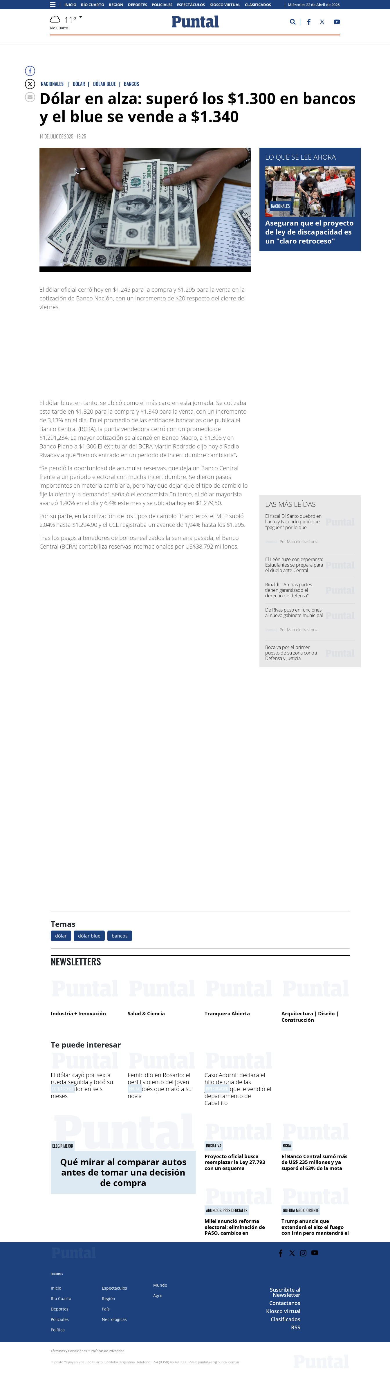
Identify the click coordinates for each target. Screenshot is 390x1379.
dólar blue (89, 936)
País (106, 1309)
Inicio (70, 5)
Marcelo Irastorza (302, 541)
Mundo (160, 1285)
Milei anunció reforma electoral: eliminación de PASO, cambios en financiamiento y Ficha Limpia (235, 1233)
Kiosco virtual (225, 5)
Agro (157, 1295)
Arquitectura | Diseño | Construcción (310, 1016)
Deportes (137, 5)
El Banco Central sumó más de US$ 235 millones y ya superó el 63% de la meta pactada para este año (314, 1165)
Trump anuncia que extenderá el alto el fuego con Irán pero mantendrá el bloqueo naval (315, 1230)
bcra (287, 1146)
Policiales (162, 5)
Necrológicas (114, 1319)
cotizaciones (62, 1089)
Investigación (217, 1089)
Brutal (135, 1089)
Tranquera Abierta (227, 1013)
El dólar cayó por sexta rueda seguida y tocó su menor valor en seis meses (82, 1085)
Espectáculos (191, 5)
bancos (120, 936)
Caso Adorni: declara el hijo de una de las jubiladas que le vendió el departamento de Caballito (238, 1089)
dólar (61, 936)
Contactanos (284, 1302)
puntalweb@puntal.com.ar (218, 1362)
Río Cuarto (92, 5)
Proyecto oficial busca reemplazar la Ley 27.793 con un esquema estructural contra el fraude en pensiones (238, 1168)
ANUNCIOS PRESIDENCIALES (227, 1210)
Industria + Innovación (78, 1013)
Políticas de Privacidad (107, 1351)
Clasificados (258, 5)
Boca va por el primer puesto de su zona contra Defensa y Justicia (291, 652)
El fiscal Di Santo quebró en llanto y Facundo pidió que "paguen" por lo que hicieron (293, 524)
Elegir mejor (62, 1146)
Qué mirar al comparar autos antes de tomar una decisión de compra (123, 1172)
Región (116, 5)
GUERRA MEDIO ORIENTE (301, 1210)
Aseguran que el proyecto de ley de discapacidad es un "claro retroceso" (309, 232)
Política (58, 1330)
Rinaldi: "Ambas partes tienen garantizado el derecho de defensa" (288, 590)
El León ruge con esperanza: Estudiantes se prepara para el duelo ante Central (294, 565)
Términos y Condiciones (69, 1351)
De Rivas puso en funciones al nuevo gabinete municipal (294, 613)
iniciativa (213, 1146)
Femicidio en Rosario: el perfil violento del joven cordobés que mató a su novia (160, 1085)
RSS (295, 1327)
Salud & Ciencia (146, 1013)
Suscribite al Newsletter (285, 1292)
